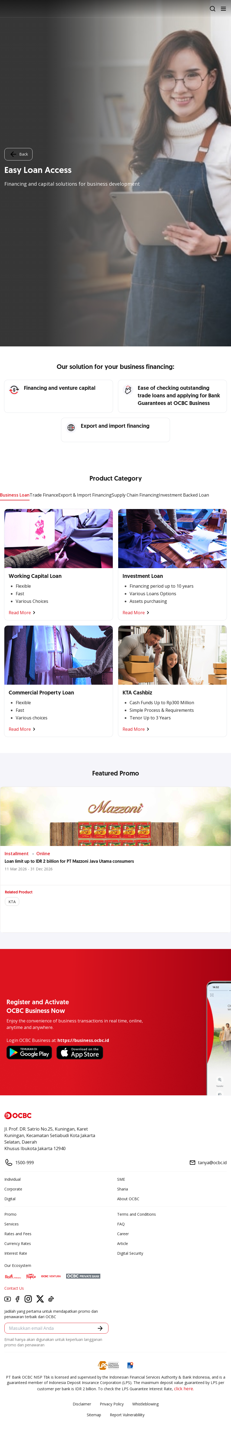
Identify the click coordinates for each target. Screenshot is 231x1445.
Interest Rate (15, 1253)
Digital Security (130, 1253)
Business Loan (15, 495)
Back (18, 154)
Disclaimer (82, 1404)
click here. (184, 1389)
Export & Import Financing (85, 495)
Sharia (122, 1189)
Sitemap (94, 1414)
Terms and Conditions (136, 1214)
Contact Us (14, 1288)
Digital (9, 1198)
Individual (12, 1179)
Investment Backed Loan (184, 495)
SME (121, 1179)
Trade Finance (44, 495)
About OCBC (128, 1198)
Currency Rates (17, 1243)
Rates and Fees (17, 1233)
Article (122, 1243)
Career (123, 1233)
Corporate (13, 1189)
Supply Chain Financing (135, 495)
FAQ (121, 1224)
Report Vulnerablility (127, 1414)
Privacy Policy (112, 1404)
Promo (10, 1214)
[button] (100, 1328)
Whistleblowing (145, 1404)
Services (11, 1224)
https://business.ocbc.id (83, 1040)
